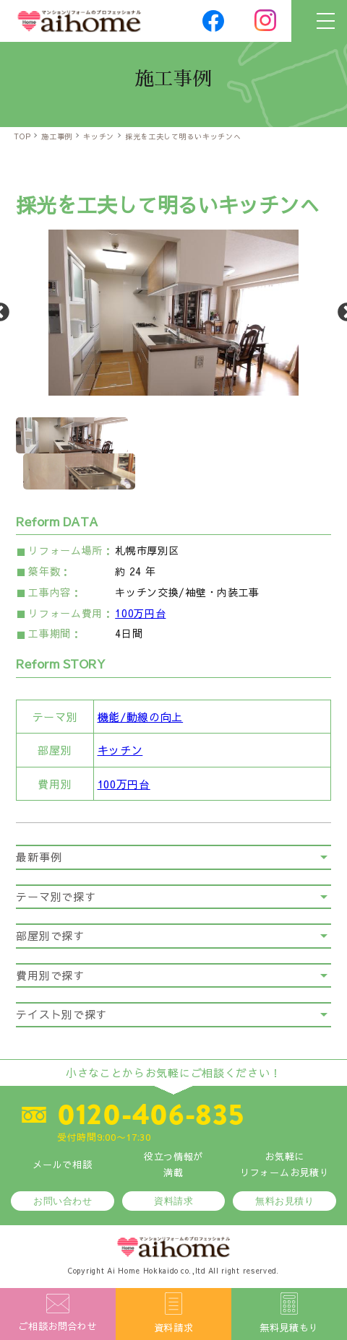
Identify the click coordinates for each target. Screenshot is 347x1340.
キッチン (120, 749)
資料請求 (173, 1201)
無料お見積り (284, 1201)
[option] (173, 313)
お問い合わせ (62, 1201)
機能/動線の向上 (141, 716)
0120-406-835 (150, 1114)
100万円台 (140, 613)
